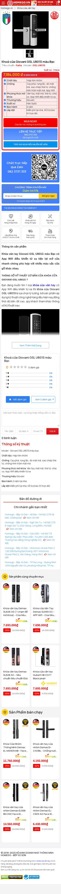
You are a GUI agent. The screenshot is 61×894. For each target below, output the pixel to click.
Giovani (30, 100)
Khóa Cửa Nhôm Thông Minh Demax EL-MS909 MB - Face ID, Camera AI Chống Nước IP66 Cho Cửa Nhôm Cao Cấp (14, 747)
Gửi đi (52, 431)
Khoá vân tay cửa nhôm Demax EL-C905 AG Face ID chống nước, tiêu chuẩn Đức (43, 810)
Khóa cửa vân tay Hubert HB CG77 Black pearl (43, 675)
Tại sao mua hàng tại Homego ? (20, 208)
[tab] (30, 144)
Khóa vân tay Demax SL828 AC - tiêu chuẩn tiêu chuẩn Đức (15, 675)
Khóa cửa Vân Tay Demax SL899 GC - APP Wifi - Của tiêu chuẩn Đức (43, 612)
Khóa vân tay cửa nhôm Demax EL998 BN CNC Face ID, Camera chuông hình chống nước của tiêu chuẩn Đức (15, 810)
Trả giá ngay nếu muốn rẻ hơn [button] (30, 144)
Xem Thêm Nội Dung (30, 345)
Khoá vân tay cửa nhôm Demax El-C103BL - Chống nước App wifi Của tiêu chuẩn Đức (45, 747)
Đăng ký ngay (48, 195)
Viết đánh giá (17, 399)
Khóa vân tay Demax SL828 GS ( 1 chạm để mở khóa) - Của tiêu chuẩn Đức (15, 612)
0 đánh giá (33, 367)
